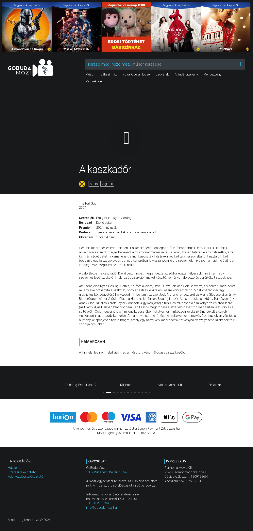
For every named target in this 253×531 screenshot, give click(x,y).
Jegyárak (162, 74)
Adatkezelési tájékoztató (25, 476)
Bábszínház (108, 74)
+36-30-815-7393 (98, 503)
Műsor (90, 74)
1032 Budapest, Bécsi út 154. (106, 472)
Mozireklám (94, 81)
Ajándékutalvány (186, 74)
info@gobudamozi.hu (101, 507)
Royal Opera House (136, 74)
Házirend (14, 468)
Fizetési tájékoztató (22, 472)
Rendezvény (212, 74)
